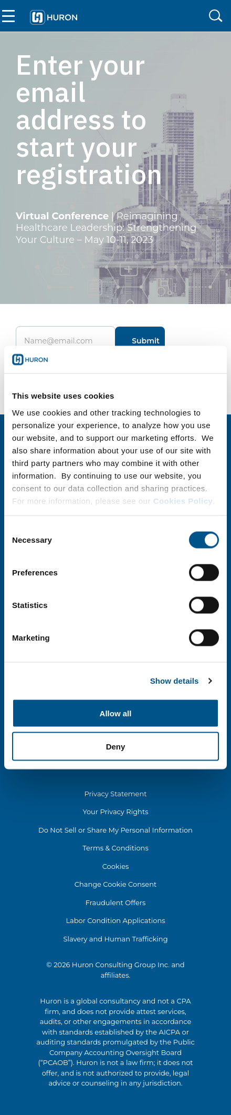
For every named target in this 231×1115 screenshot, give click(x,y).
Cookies (115, 866)
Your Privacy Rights (115, 811)
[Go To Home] (53, 16)
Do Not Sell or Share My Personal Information (115, 830)
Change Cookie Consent (116, 884)
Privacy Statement (115, 793)
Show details (174, 680)
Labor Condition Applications (115, 920)
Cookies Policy (183, 500)
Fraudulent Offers (116, 902)
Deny (115, 746)
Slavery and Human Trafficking (115, 939)
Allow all (116, 713)
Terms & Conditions (115, 848)
